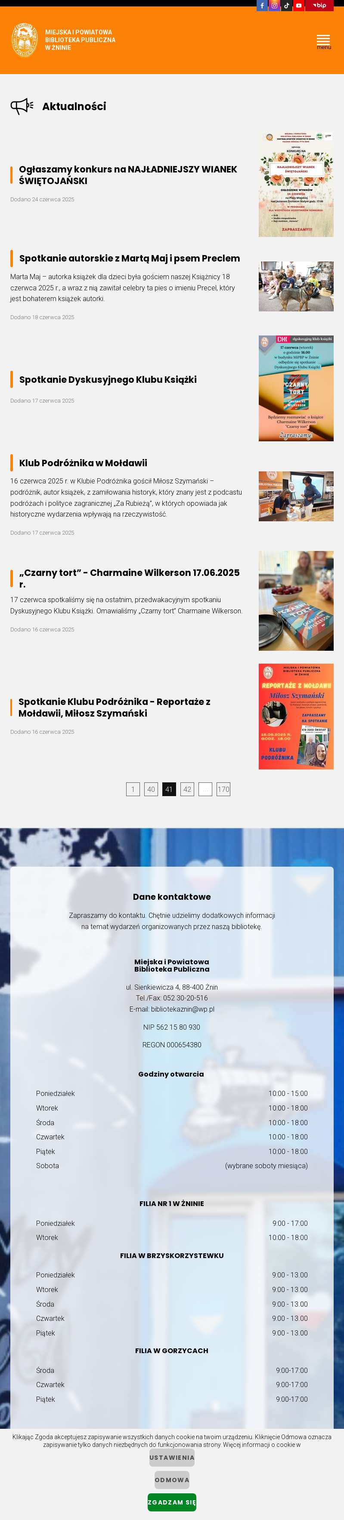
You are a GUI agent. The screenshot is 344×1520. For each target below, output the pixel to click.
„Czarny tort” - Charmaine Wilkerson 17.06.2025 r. (129, 578)
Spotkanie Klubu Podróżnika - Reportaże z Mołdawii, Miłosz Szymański (115, 707)
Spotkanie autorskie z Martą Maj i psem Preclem (129, 258)
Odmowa (172, 1480)
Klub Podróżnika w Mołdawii (83, 463)
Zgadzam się (172, 1502)
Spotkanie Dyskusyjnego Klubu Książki (108, 379)
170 (223, 789)
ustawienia (172, 1457)
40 (151, 789)
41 (169, 789)
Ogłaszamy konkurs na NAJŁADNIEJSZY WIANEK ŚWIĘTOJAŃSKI (128, 175)
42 (187, 789)
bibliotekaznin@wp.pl (182, 1009)
